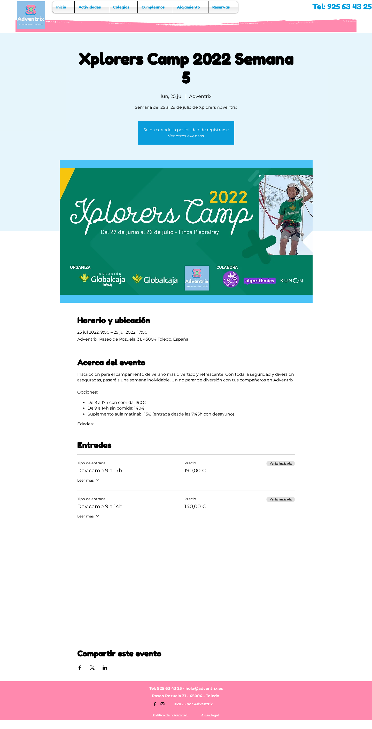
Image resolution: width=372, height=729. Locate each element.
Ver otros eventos (186, 136)
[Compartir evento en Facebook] (79, 667)
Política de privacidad (170, 715)
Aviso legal (210, 715)
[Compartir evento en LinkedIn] (105, 667)
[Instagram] (162, 704)
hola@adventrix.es (204, 688)
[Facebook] (154, 704)
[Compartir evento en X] (92, 667)
